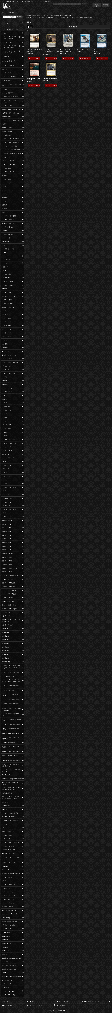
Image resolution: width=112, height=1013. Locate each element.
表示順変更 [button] (73, 27)
